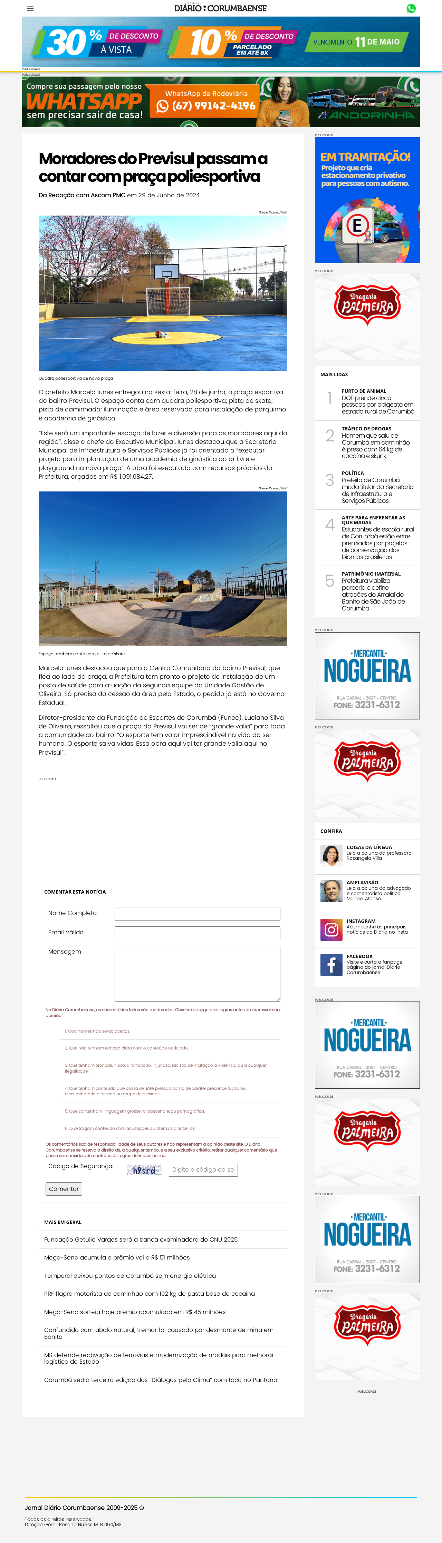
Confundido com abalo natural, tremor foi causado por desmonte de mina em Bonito (161, 1325)
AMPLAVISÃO (359, 881)
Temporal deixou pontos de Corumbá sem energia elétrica (133, 1268)
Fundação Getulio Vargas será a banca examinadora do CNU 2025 (143, 1231)
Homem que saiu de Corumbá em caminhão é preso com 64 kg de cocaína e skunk (373, 444)
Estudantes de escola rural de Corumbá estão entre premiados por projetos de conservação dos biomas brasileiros (375, 542)
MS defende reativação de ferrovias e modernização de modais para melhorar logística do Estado (162, 1350)
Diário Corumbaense (221, 8)
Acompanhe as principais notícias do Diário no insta (374, 929)
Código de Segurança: (83, 1158)
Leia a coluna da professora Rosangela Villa (376, 855)
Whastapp (408, 8)
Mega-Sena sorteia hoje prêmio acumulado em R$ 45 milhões (138, 1304)
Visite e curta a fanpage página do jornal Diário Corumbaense (372, 966)
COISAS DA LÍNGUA (366, 846)
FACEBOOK (357, 955)
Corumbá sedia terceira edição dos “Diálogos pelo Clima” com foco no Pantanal (150, 1375)
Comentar (66, 1181)
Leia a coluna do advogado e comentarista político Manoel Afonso (376, 892)
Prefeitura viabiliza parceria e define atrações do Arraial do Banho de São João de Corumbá (370, 593)
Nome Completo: (75, 905)
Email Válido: (69, 924)
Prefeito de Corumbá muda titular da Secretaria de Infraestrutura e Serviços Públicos (375, 489)
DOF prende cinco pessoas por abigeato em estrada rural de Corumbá (375, 404)
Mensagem (67, 943)
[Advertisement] (163, 821)
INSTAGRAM (358, 920)
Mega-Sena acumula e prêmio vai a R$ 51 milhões (120, 1250)
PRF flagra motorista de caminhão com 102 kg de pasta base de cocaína (152, 1286)
